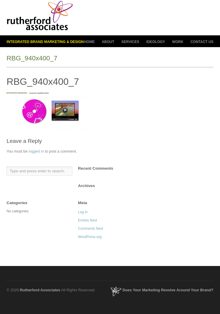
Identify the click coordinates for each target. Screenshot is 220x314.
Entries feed (87, 220)
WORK (177, 42)
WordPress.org (90, 237)
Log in (83, 212)
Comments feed (90, 229)
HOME (89, 42)
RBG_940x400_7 (42, 81)
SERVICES (130, 42)
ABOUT (108, 42)
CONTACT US (202, 42)
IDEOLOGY (155, 42)
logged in (36, 151)
